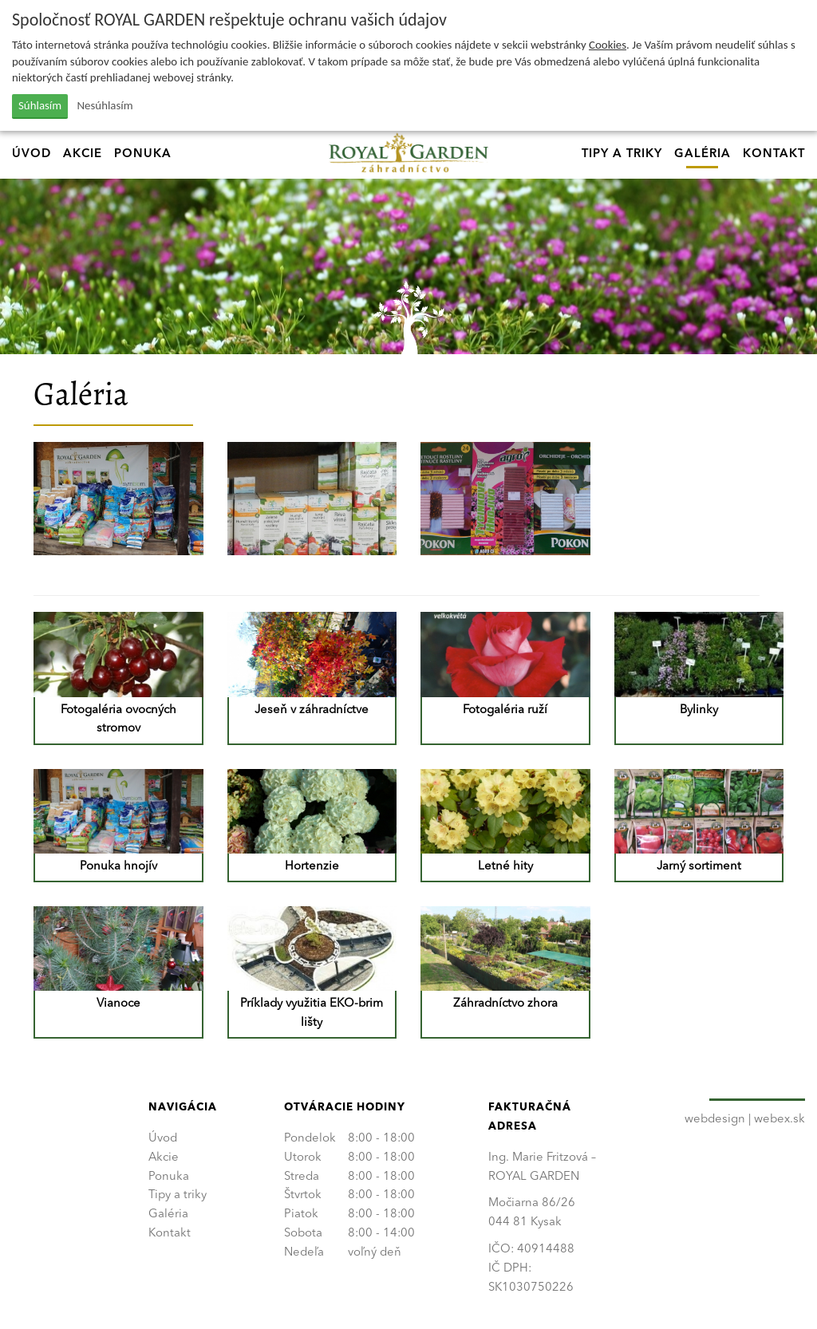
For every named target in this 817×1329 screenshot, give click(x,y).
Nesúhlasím (105, 105)
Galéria (702, 154)
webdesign (715, 1120)
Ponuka (143, 154)
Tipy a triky (622, 154)
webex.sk (779, 1120)
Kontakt (774, 154)
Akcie (82, 154)
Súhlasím (39, 105)
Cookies (607, 44)
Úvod (31, 154)
